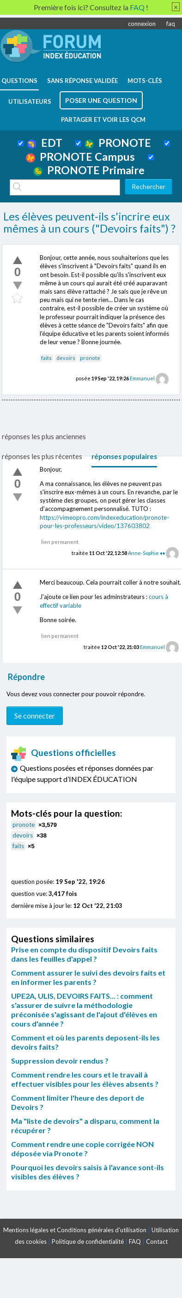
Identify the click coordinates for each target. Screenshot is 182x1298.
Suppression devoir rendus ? (60, 1060)
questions (19, 80)
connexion (142, 23)
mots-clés (144, 80)
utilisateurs (29, 101)
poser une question (101, 100)
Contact (157, 1241)
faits (46, 358)
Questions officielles (63, 752)
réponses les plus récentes (42, 456)
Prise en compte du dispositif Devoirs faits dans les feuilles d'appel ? (84, 954)
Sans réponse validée (82, 80)
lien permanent (60, 542)
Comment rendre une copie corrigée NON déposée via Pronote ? (82, 1149)
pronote (90, 358)
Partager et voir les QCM (103, 119)
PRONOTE (118, 142)
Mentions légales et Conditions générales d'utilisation (74, 1230)
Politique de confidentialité (88, 1241)
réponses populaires (124, 456)
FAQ (135, 1241)
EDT (44, 142)
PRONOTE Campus (80, 156)
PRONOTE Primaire (89, 170)
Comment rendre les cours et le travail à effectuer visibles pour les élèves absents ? (84, 1079)
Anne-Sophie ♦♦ (146, 553)
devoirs (65, 358)
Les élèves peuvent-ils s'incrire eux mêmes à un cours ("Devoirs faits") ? (89, 222)
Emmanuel (142, 378)
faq (170, 23)
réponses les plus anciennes (44, 436)
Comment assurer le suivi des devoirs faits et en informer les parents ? (88, 977)
